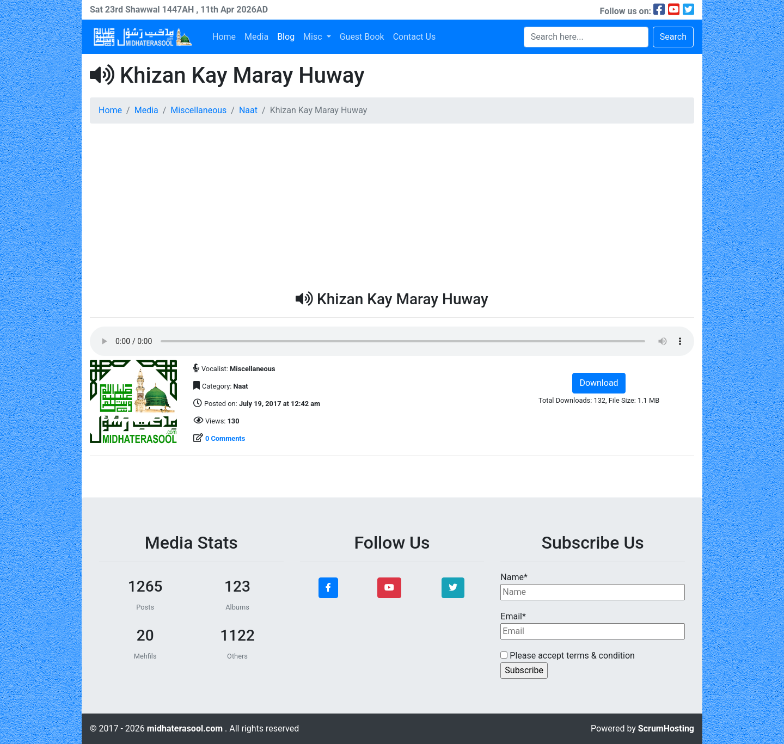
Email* (592, 625)
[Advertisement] (392, 208)
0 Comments (225, 438)
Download (598, 383)
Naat (248, 110)
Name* (592, 586)
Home (224, 37)
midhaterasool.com (186, 728)
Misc (313, 37)
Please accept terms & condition (567, 655)
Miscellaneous (198, 110)
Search (673, 37)
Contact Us (414, 37)
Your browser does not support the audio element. (392, 341)
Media (256, 37)
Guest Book (362, 37)
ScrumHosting (666, 728)
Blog (286, 37)
